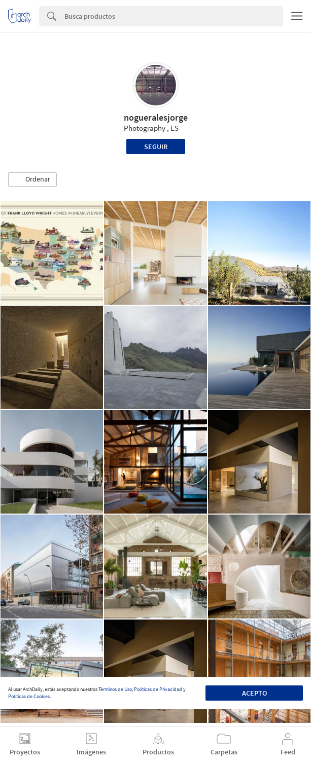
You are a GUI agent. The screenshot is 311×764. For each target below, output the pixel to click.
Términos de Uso (115, 689)
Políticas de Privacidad (158, 689)
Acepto (254, 693)
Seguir (155, 146)
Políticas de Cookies (29, 696)
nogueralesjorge (156, 117)
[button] (32, 179)
